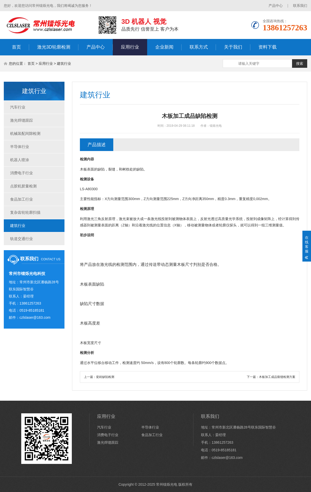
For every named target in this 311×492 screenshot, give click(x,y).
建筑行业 (64, 63)
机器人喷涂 (19, 160)
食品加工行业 (21, 199)
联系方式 (199, 47)
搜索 (299, 63)
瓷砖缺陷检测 (105, 377)
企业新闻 (164, 47)
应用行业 (130, 47)
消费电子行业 (21, 173)
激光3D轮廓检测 (53, 47)
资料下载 (267, 47)
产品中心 (276, 6)
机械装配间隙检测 (25, 133)
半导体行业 (19, 146)
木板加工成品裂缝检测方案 (277, 377)
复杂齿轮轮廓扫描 (25, 212)
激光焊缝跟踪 (21, 120)
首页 (16, 47)
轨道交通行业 (21, 239)
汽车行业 (17, 107)
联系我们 (300, 6)
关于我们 (233, 47)
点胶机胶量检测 (23, 186)
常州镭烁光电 (166, 484)
